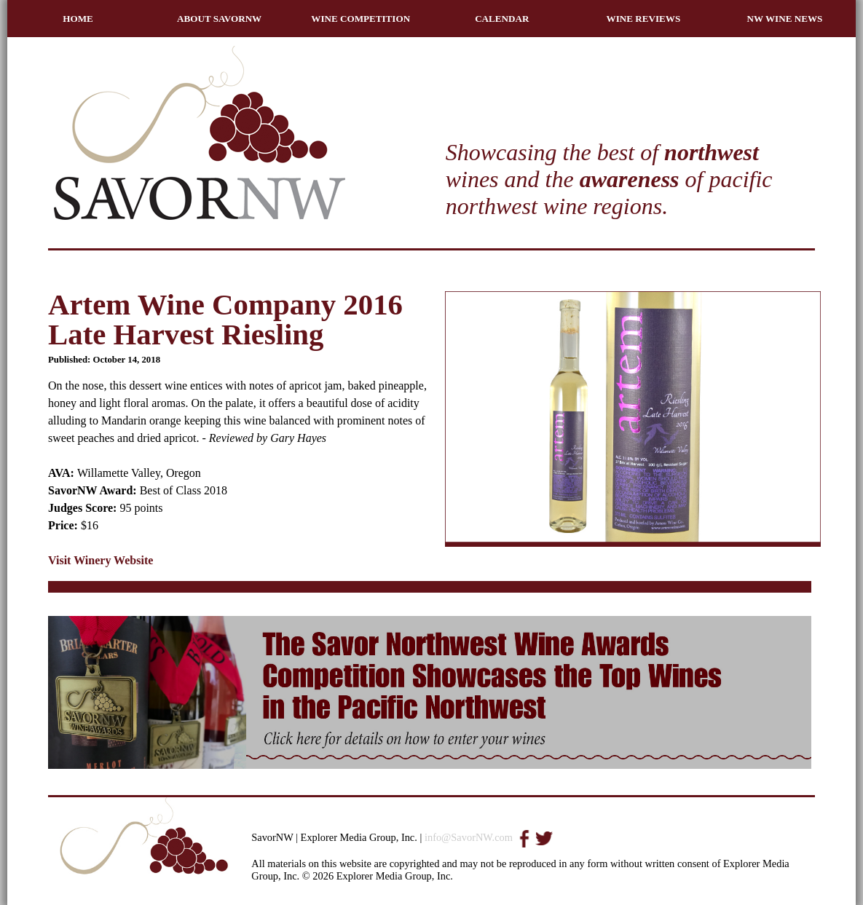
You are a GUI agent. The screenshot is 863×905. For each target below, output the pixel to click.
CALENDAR (502, 18)
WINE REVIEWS (644, 18)
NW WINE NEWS (785, 18)
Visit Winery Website (100, 560)
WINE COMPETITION (360, 18)
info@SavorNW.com (469, 837)
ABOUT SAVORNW (219, 18)
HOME (78, 18)
